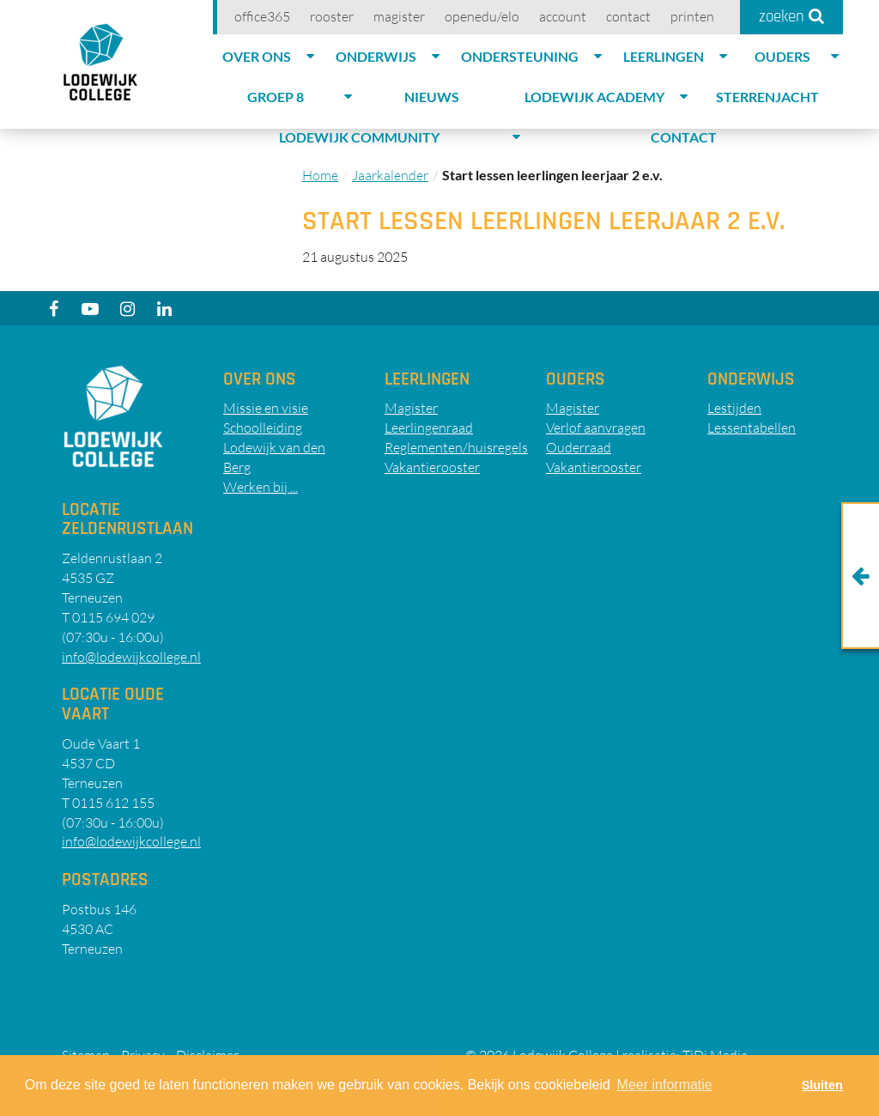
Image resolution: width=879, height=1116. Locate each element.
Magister (399, 16)
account (562, 16)
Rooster (332, 16)
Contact (628, 16)
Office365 (262, 16)
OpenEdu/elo (482, 16)
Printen (692, 16)
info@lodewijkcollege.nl (131, 656)
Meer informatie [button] (664, 1084)
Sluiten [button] (822, 1085)
